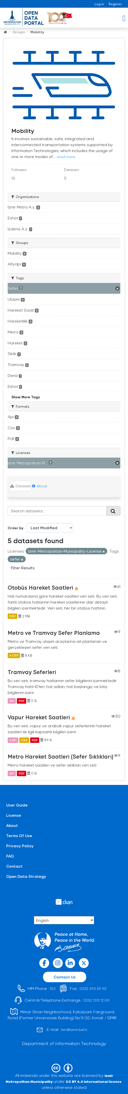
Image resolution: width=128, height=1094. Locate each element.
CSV (12, 616)
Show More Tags (25, 397)
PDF (21, 701)
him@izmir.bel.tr (74, 1029)
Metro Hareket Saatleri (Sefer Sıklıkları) (60, 756)
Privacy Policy (20, 845)
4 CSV (13, 655)
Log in (99, 4)
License (13, 815)
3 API (13, 740)
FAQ (10, 855)
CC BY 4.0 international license (94, 1081)
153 (52, 988)
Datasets (20, 486)
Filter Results (23, 567)
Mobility (37, 32)
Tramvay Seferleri (32, 672)
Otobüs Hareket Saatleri (40, 587)
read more (66, 156)
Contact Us (65, 976)
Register (115, 4)
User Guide (17, 805)
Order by (15, 528)
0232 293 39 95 (93, 988)
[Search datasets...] (57, 511)
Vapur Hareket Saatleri (39, 717)
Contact (14, 866)
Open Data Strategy (26, 876)
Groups (18, 32)
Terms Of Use (19, 835)
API (11, 701)
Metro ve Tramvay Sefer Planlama (54, 632)
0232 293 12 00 (96, 1000)
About (39, 486)
